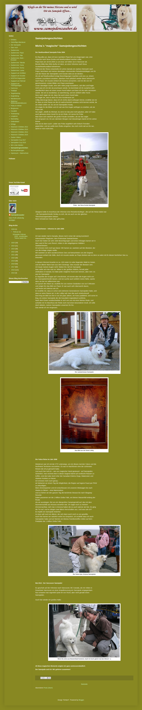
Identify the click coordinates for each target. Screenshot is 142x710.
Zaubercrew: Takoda (18, 62)
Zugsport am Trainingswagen (16, 84)
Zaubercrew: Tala (17, 55)
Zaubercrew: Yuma (17, 65)
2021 (13, 255)
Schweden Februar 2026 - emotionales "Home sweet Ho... (20, 236)
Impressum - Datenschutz (20, 153)
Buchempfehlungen (17, 150)
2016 (13, 270)
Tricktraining (15, 114)
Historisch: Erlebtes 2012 (19, 127)
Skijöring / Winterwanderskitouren (19, 102)
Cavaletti (14, 111)
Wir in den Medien (17, 145)
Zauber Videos (16, 137)
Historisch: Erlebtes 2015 (19, 135)
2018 (13, 264)
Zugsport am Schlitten (18, 73)
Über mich (14, 47)
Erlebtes (13, 40)
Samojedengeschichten (19, 148)
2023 (13, 249)
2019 (13, 261)
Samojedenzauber (17, 215)
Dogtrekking (15, 96)
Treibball (14, 91)
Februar (16, 232)
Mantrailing (14, 119)
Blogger (81, 700)
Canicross (14, 88)
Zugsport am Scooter (18, 76)
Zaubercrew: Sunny (17, 68)
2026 (13, 229)
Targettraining (15, 93)
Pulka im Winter (16, 106)
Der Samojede (16, 45)
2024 (13, 246)
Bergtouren (14, 108)
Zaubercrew (15, 50)
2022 (13, 252)
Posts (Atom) (48, 688)
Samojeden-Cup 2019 (18, 142)
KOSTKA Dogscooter (18, 78)
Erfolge (13, 124)
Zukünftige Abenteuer (18, 42)
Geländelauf (15, 121)
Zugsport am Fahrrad (18, 81)
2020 (13, 258)
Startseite (84, 684)
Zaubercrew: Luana (17, 70)
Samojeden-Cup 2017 (18, 140)
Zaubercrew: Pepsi (17, 53)
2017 (13, 267)
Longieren (14, 116)
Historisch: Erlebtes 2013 (19, 129)
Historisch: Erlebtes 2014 (19, 132)
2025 (13, 243)
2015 (13, 273)
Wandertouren (16, 99)
